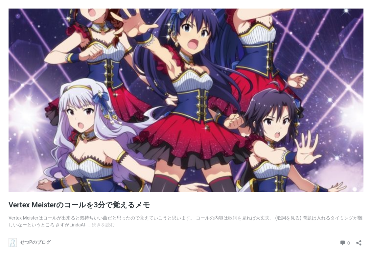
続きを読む (103, 224)
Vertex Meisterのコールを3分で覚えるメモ (79, 205)
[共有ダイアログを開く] (358, 241)
